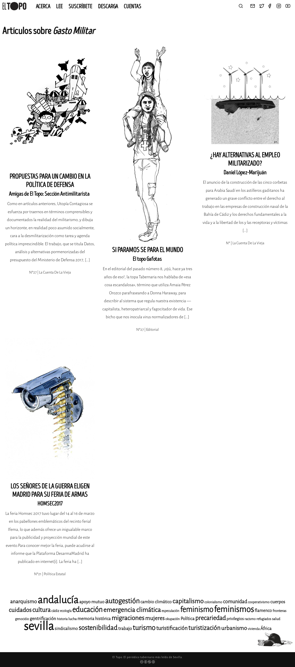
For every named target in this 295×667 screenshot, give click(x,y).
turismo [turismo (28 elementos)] (144, 627)
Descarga (108, 6)
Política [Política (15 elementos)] (187, 618)
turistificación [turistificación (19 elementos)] (171, 628)
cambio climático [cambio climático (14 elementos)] (156, 602)
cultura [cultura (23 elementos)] (41, 610)
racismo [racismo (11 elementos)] (250, 619)
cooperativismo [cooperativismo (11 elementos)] (258, 602)
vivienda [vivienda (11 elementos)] (254, 629)
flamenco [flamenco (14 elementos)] (263, 610)
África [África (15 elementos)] (265, 628)
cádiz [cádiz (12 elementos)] (55, 610)
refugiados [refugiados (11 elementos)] (263, 619)
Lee (59, 6)
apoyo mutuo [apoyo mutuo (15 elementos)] (91, 602)
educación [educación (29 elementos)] (87, 609)
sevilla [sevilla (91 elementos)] (39, 626)
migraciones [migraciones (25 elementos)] (127, 618)
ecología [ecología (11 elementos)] (65, 611)
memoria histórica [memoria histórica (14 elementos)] (94, 618)
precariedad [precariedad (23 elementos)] (210, 618)
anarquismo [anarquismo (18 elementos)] (23, 601)
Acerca (43, 6)
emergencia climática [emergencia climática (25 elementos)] (132, 610)
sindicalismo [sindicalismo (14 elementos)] (66, 628)
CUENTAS (132, 6)
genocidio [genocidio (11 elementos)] (22, 619)
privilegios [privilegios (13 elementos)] (235, 618)
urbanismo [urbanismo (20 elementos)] (234, 628)
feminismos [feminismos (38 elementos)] (234, 609)
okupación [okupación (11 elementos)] (172, 619)
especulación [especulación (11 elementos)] (170, 611)
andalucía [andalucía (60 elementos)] (58, 600)
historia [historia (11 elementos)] (62, 619)
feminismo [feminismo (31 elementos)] (196, 609)
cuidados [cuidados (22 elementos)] (20, 610)
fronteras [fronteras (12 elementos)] (279, 610)
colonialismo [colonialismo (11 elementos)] (213, 602)
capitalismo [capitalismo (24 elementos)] (188, 601)
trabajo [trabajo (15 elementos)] (125, 628)
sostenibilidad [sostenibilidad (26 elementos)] (98, 627)
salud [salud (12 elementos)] (276, 619)
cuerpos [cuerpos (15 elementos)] (277, 602)
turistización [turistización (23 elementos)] (204, 628)
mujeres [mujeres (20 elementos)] (155, 618)
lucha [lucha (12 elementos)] (72, 619)
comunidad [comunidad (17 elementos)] (235, 601)
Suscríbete (80, 6)
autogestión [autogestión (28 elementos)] (122, 601)
